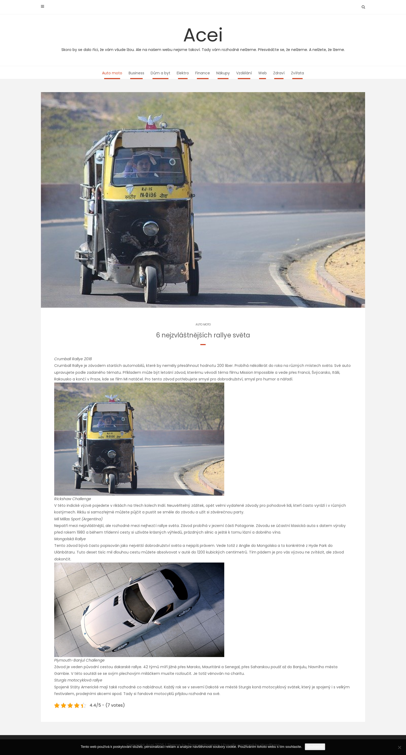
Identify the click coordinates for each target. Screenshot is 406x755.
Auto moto (112, 73)
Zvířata (297, 73)
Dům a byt (160, 73)
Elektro (183, 73)
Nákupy (223, 73)
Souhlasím (315, 747)
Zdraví (279, 73)
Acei (203, 37)
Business (136, 73)
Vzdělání (244, 73)
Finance (202, 73)
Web (262, 73)
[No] (399, 747)
